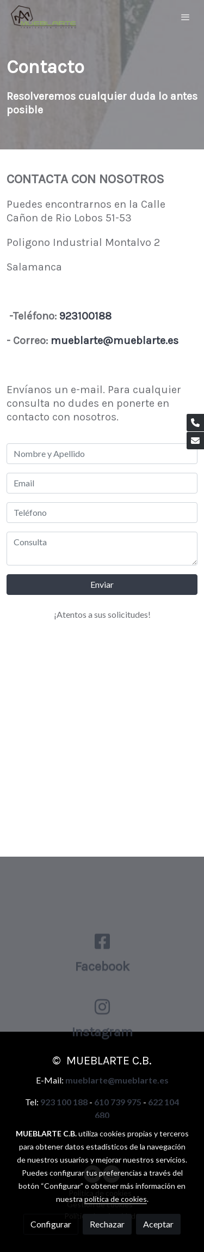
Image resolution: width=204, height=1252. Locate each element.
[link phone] (195, 422)
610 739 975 (117, 1102)
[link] (43, 16)
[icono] (102, 974)
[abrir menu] (185, 17)
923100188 (86, 316)
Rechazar (107, 1224)
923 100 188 (64, 1102)
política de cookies (115, 1198)
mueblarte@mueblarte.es (114, 340)
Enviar (102, 584)
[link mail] (195, 440)
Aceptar (158, 1224)
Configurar (50, 1224)
